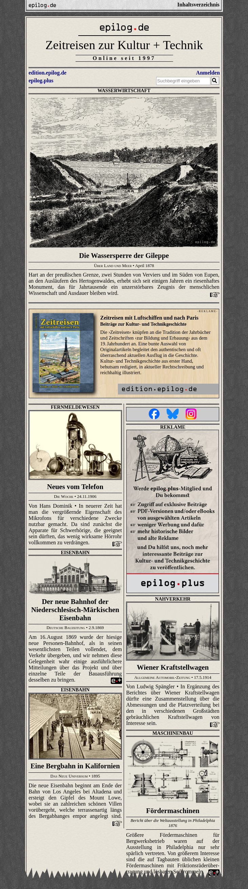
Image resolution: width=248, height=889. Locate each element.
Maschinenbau (172, 733)
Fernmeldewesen (75, 407)
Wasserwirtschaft (124, 90)
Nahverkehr (173, 599)
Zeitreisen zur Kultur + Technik (124, 45)
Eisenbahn (75, 552)
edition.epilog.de (47, 73)
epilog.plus (40, 80)
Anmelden (208, 73)
